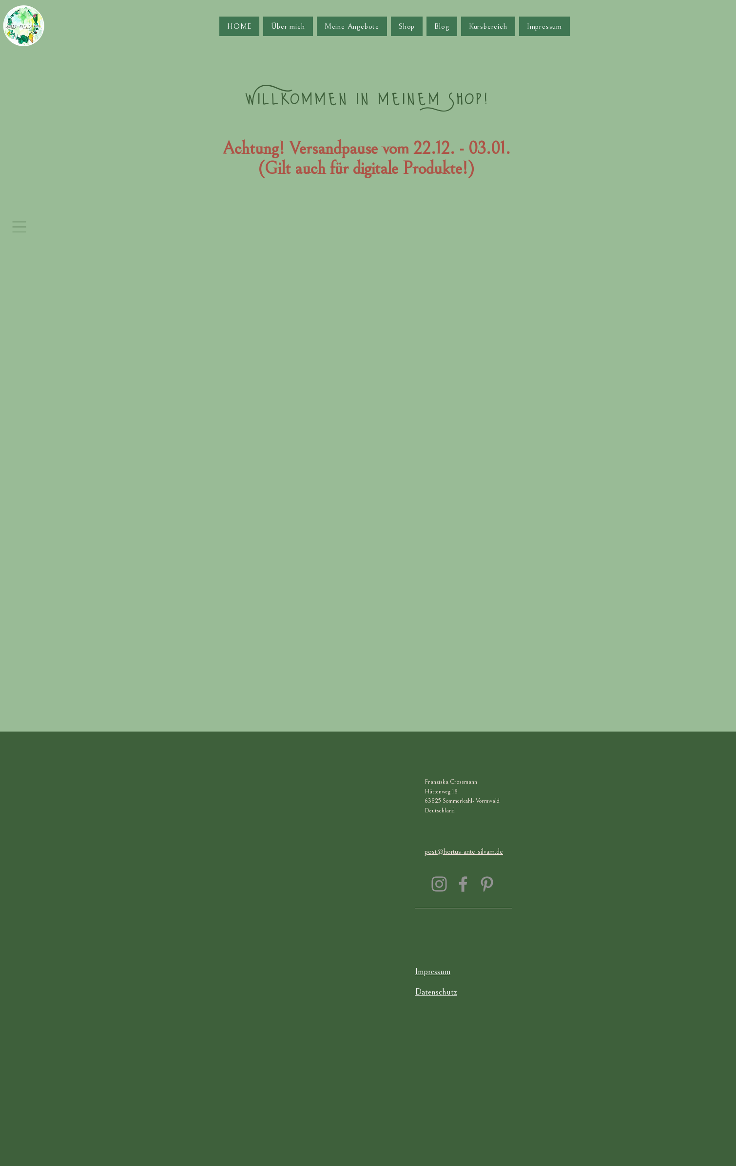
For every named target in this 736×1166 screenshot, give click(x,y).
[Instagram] (439, 884)
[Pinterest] (487, 884)
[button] (19, 227)
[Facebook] (463, 884)
